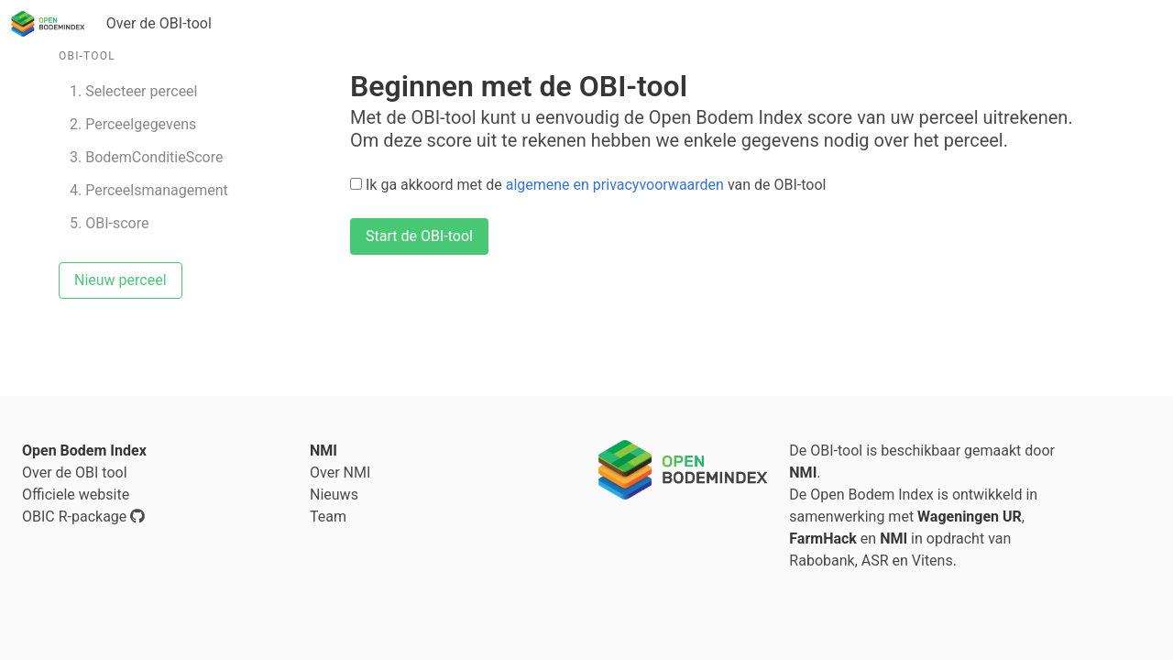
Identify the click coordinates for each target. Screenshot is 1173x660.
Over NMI (340, 472)
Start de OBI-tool (419, 236)
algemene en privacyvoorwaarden (615, 184)
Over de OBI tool (74, 472)
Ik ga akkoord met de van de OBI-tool (588, 184)
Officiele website (75, 494)
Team (328, 516)
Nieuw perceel (120, 280)
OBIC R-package (83, 516)
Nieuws (334, 494)
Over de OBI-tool (159, 23)
